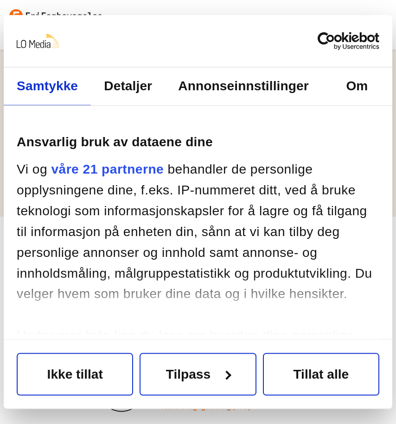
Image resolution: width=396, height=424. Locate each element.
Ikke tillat (75, 374)
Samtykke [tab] (47, 86)
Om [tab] (357, 86)
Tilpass (198, 374)
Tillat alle (321, 374)
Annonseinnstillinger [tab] (243, 86)
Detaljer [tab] (128, 86)
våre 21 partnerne (107, 169)
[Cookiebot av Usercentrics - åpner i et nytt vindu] (338, 41)
